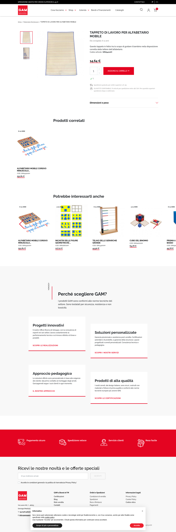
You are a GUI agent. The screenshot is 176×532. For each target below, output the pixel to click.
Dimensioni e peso (99, 102)
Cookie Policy (131, 499)
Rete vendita (59, 502)
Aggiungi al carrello (119, 71)
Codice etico (131, 502)
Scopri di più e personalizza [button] (47, 525)
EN (157, 2)
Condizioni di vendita (98, 496)
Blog (56, 499)
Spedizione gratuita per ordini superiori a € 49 (110, 85)
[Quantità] (93, 71)
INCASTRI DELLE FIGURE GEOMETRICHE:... (66, 241)
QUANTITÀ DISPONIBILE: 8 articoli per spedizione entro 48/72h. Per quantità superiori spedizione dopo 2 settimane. (124, 90)
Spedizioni (94, 499)
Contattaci (139, 2)
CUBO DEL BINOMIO (139, 240)
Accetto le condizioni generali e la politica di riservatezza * (49, 483)
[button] (142, 511)
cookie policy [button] (49, 517)
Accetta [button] (137, 525)
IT (152, 2)
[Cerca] (140, 10)
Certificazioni (59, 496)
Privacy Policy (71, 483)
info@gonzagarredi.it (26, 515)
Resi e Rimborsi (96, 502)
